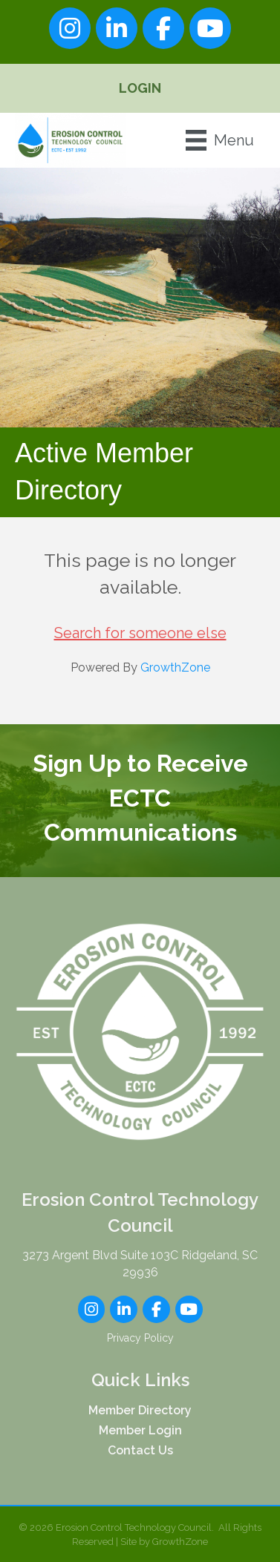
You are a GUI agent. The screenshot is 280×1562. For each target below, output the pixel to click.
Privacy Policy (140, 1338)
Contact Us (140, 1450)
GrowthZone (175, 667)
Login (140, 88)
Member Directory (140, 1410)
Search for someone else (140, 633)
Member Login (140, 1430)
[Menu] (220, 140)
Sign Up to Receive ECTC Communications (139, 798)
